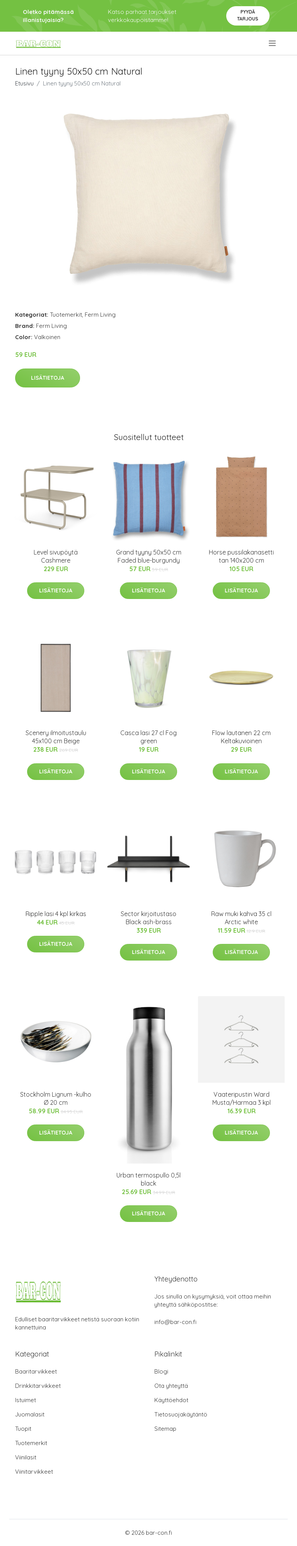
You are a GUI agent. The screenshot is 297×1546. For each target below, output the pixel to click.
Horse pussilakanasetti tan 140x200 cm (241, 556)
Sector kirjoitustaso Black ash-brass (148, 918)
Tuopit (23, 1428)
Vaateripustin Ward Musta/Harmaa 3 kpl (241, 1098)
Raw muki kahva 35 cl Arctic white (241, 918)
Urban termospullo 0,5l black (148, 1179)
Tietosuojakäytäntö (180, 1414)
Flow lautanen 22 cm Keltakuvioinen (241, 737)
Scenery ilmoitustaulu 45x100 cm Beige (56, 737)
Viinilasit (25, 1457)
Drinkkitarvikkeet (38, 1385)
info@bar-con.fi (175, 1322)
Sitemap (165, 1428)
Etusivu (24, 83)
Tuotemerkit (66, 314)
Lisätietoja (47, 377)
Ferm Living (100, 314)
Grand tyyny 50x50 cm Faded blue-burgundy (148, 556)
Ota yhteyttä (171, 1385)
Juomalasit (29, 1414)
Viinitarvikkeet (34, 1471)
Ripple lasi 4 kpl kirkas (56, 914)
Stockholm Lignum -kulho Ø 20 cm (55, 1098)
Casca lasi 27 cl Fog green (148, 737)
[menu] (273, 43)
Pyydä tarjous (247, 15)
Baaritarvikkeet (36, 1371)
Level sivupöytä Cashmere (56, 556)
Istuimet (25, 1400)
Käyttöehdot (171, 1400)
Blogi (161, 1371)
